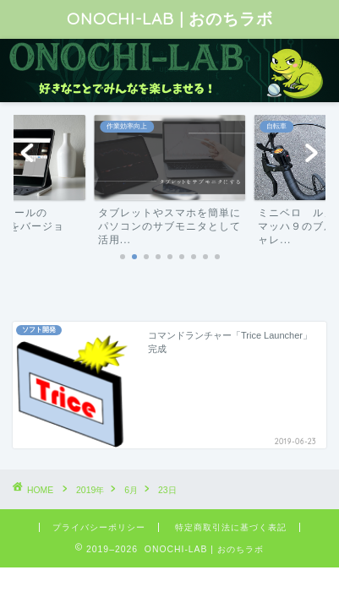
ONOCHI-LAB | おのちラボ (170, 18)
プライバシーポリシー (98, 527)
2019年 (90, 490)
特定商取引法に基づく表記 (231, 527)
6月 (131, 490)
